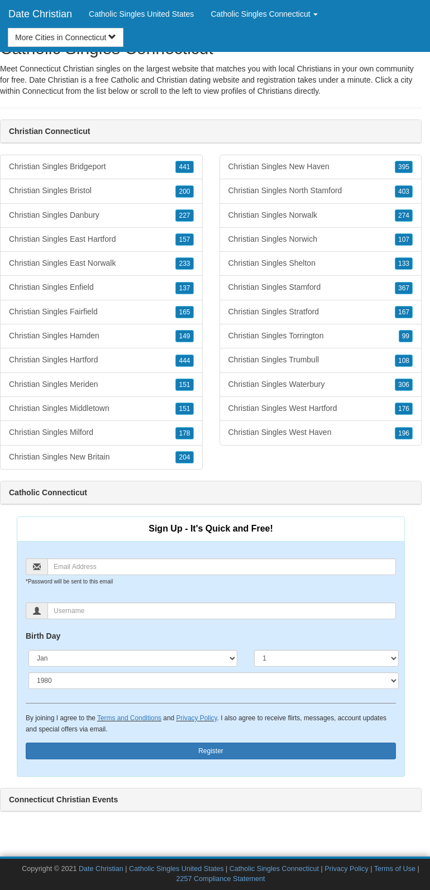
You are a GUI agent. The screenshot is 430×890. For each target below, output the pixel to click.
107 (403, 239)
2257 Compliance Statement (220, 879)
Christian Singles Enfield (101, 287)
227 (184, 215)
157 (184, 239)
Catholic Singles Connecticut (274, 869)
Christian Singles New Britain (101, 457)
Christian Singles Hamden (101, 336)
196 (403, 433)
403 (403, 191)
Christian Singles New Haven (320, 167)
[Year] (213, 680)
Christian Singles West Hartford (320, 409)
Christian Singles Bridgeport (101, 167)
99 (405, 336)
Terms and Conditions (129, 718)
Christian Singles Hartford (101, 360)
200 (184, 191)
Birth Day (43, 635)
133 (403, 263)
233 (184, 263)
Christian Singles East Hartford (101, 239)
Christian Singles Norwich (320, 239)
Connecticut (43, 91)
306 (403, 385)
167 (403, 312)
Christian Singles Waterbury (320, 385)
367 (403, 288)
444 (184, 361)
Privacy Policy (196, 718)
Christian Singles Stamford (320, 287)
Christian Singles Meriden (101, 385)
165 (184, 312)
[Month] (132, 658)
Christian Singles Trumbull (320, 360)
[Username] (221, 610)
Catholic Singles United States (141, 13)
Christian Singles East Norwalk (101, 263)
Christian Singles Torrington (320, 336)
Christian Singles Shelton (320, 263)
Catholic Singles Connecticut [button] (264, 13)
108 (403, 361)
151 (184, 385)
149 (184, 336)
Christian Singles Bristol (101, 191)
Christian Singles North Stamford (320, 191)
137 (184, 288)
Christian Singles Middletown (101, 409)
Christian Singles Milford (101, 433)
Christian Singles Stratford (320, 312)
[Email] (221, 566)
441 (184, 167)
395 (403, 167)
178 (184, 433)
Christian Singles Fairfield (101, 312)
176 (403, 409)
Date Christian (40, 14)
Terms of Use (394, 869)
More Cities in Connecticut (65, 37)
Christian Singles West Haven (320, 433)
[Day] (326, 658)
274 (403, 215)
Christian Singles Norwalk (320, 215)
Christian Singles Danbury (101, 215)
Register (210, 751)
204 (184, 457)
